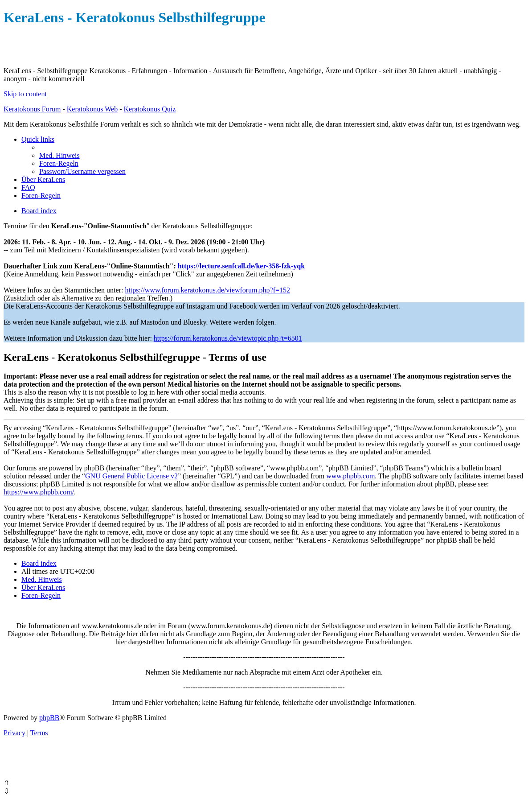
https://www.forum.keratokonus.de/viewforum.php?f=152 (207, 290)
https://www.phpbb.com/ (39, 492)
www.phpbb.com (350, 476)
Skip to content (25, 94)
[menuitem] (59, 155)
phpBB (49, 717)
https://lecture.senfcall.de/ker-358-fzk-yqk (241, 266)
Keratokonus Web (92, 109)
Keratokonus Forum (32, 109)
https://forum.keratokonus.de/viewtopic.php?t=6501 (228, 338)
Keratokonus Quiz (149, 109)
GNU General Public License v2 (131, 476)
